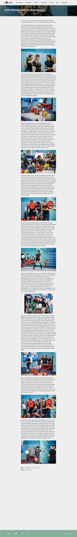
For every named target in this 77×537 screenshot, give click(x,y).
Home (11, 2)
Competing (43, 2)
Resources (64, 2)
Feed (28, 533)
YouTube (22, 533)
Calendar (35, 2)
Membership (19, 2)
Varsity (38, 523)
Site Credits (70, 533)
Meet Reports (28, 523)
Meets (34, 523)
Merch (57, 2)
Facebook (8, 533)
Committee (28, 2)
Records (51, 2)
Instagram (15, 533)
